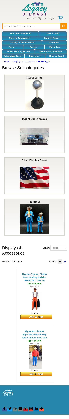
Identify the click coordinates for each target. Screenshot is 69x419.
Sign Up (42, 18)
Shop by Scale (52, 38)
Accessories (34, 93)
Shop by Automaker (19, 38)
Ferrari (13, 47)
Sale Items (35, 56)
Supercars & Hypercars (18, 51)
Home (6, 61)
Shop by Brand (56, 56)
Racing (34, 47)
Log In (51, 18)
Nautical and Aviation (51, 51)
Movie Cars (55, 47)
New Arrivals (53, 33)
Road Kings (43, 61)
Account (31, 18)
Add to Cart (36, 316)
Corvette (54, 42)
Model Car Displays (34, 134)
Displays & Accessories (22, 42)
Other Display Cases (34, 176)
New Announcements (20, 33)
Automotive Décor (13, 56)
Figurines (34, 217)
